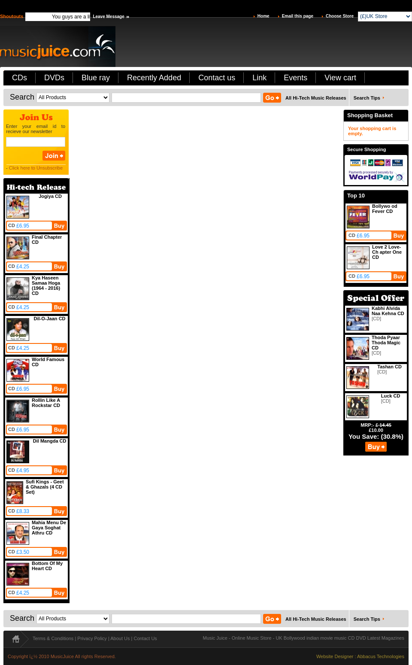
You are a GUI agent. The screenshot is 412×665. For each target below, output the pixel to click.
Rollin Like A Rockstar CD (46, 403)
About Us (120, 638)
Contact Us (145, 638)
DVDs (54, 77)
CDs (19, 77)
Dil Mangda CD (50, 440)
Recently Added (154, 77)
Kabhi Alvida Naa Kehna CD (388, 311)
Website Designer (335, 656)
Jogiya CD (50, 196)
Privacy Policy (91, 638)
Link (259, 77)
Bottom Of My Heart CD (47, 566)
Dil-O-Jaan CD (50, 318)
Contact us (216, 77)
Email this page (297, 16)
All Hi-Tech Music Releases (315, 97)
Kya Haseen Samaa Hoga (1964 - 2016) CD (46, 285)
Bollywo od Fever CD (384, 208)
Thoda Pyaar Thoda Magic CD (386, 342)
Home (264, 16)
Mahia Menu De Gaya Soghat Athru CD (49, 527)
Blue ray (96, 77)
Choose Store (340, 16)
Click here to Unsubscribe (36, 167)
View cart (340, 77)
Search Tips (367, 97)
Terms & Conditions (53, 638)
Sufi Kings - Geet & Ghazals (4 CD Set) (45, 487)
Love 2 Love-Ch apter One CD (387, 252)
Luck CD (390, 395)
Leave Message (108, 16)
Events (295, 77)
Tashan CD (389, 366)
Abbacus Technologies (380, 656)
